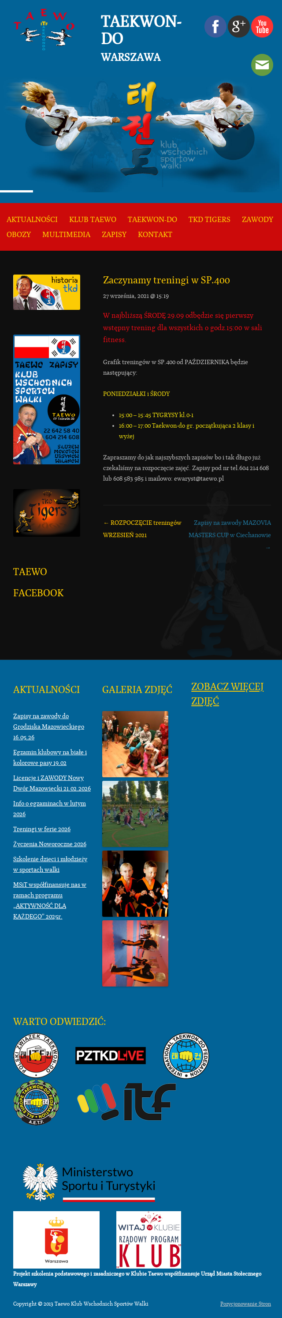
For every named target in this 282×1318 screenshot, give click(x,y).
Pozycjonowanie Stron (245, 1304)
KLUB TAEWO (92, 219)
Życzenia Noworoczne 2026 (49, 843)
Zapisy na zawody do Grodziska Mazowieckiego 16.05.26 (48, 726)
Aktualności (32, 219)
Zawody (257, 219)
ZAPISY (114, 234)
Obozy (19, 234)
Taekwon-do (152, 219)
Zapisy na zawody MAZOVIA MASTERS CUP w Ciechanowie (230, 535)
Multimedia (66, 234)
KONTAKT (155, 234)
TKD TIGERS (209, 219)
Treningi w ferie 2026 (41, 828)
